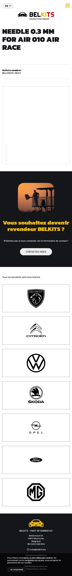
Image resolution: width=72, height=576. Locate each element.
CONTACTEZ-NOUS (36, 251)
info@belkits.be (38, 549)
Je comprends (16, 569)
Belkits (36, 523)
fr (6, 6)
